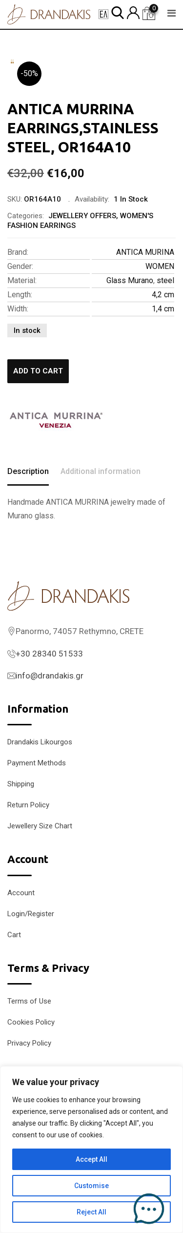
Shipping (20, 784)
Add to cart (38, 371)
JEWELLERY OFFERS (82, 215)
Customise (91, 1186)
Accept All (91, 1159)
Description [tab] (28, 471)
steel (165, 280)
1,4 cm (163, 308)
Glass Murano (129, 280)
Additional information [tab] (101, 471)
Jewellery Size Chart (39, 826)
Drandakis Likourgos (39, 742)
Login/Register (30, 913)
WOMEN (159, 266)
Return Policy (28, 805)
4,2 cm (163, 294)
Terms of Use (29, 1001)
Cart (14, 934)
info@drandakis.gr (49, 675)
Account (21, 892)
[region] (91, 1149)
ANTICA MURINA (145, 252)
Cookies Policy (31, 1022)
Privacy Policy (29, 1043)
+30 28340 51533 (49, 653)
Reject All (91, 1212)
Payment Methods (36, 763)
